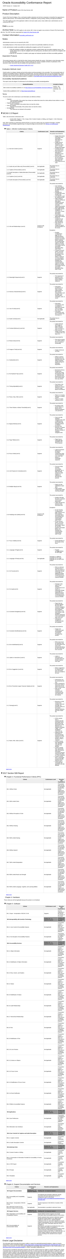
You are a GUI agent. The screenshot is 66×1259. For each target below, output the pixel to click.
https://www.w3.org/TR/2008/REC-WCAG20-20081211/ (38, 87)
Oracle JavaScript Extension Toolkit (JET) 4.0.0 (21, 65)
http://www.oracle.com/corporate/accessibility (14, 1247)
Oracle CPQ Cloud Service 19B (31, 32)
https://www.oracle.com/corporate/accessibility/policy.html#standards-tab (42, 1244)
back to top (9, 769)
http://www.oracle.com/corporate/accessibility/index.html (47, 76)
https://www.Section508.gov (28, 91)
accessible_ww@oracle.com (27, 35)
